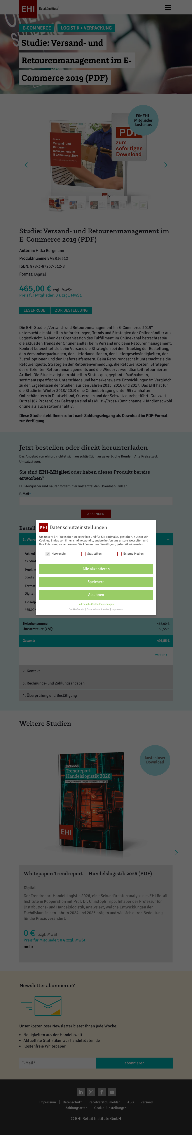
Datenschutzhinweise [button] (98, 609)
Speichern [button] (96, 581)
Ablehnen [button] (96, 594)
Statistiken (91, 553)
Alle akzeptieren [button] (96, 568)
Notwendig (55, 553)
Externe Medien (130, 553)
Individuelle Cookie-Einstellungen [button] (96, 603)
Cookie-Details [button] (77, 609)
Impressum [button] (117, 609)
